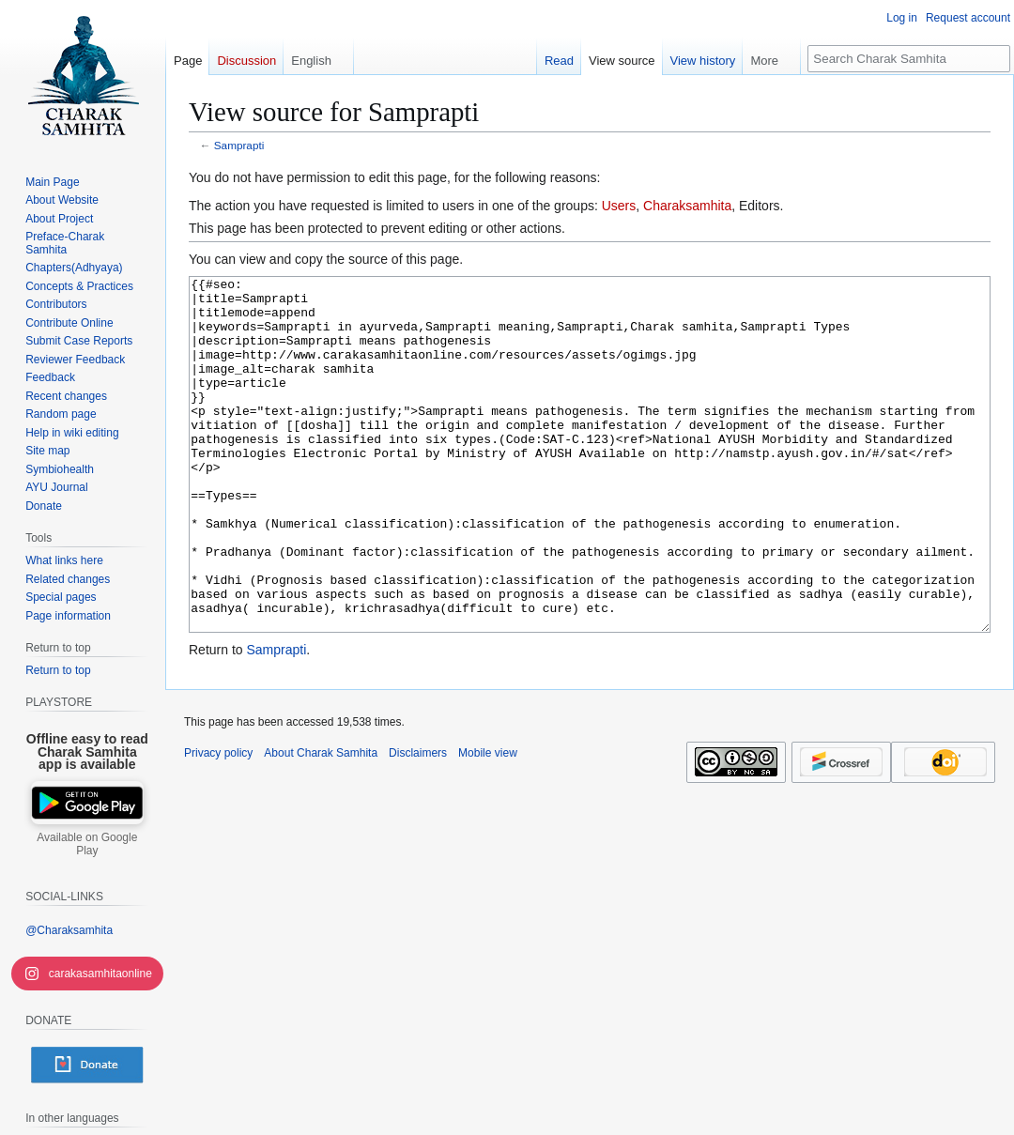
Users (619, 205)
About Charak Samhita (320, 823)
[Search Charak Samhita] (908, 58)
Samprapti (239, 145)
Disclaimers (418, 823)
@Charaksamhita (69, 930)
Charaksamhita (687, 205)
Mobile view (487, 823)
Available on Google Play (87, 844)
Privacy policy (218, 823)
